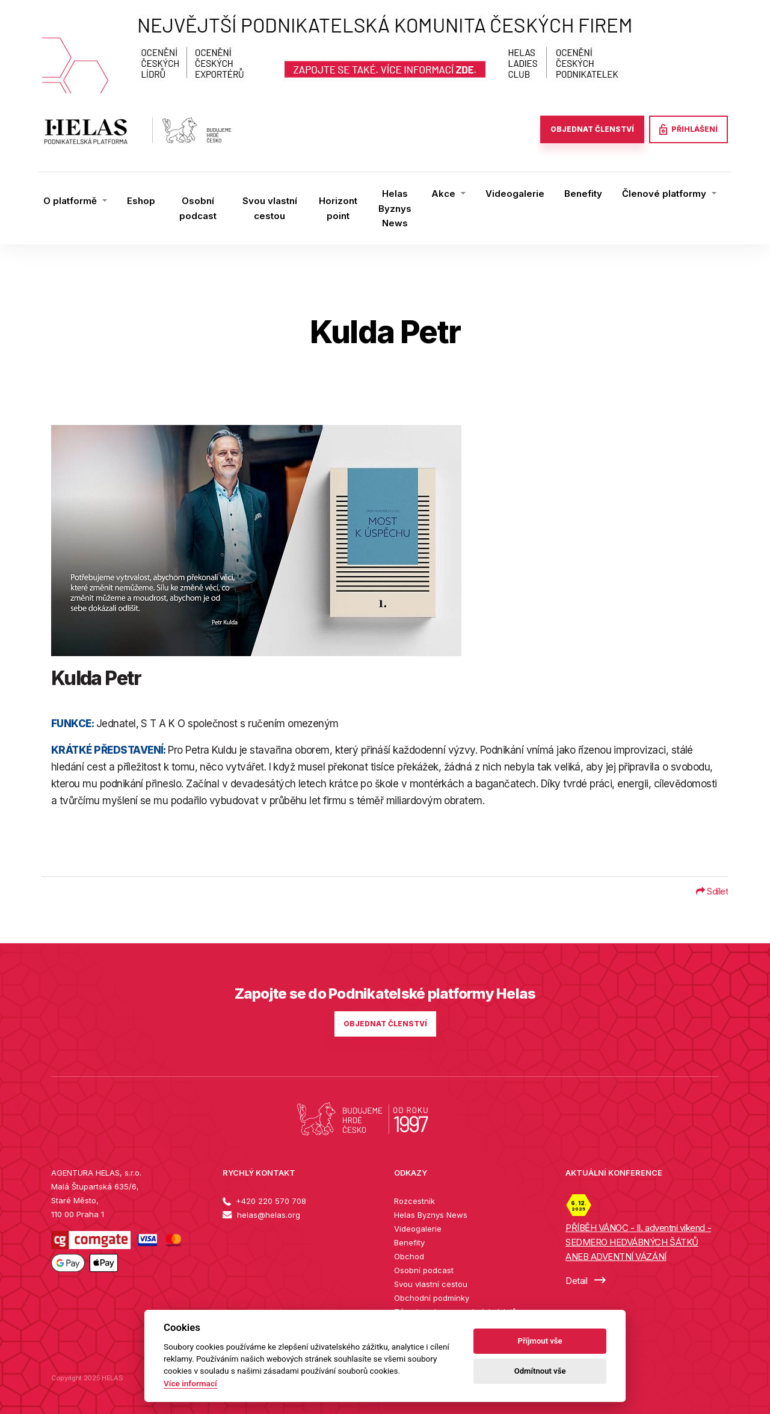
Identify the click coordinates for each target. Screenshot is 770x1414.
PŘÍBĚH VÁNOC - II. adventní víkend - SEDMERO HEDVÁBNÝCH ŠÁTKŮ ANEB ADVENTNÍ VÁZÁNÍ (638, 1242)
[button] (75, 200)
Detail (585, 1280)
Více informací (190, 1383)
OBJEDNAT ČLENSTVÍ (592, 129)
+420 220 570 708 (264, 1201)
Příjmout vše (540, 1340)
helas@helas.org (261, 1215)
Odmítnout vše (540, 1370)
